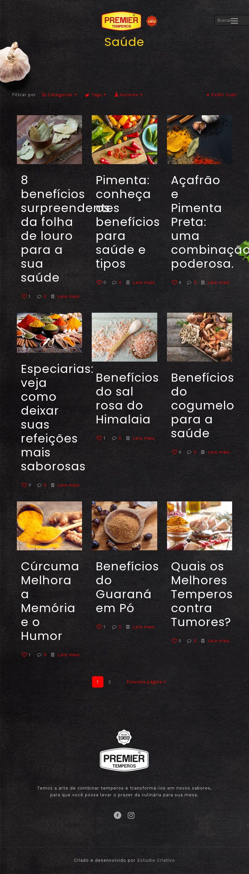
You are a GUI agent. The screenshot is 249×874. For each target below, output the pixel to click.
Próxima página (147, 681)
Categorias (59, 94)
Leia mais (68, 296)
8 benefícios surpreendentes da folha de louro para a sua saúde (70, 229)
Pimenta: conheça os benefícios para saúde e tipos (128, 222)
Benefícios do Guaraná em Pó (127, 587)
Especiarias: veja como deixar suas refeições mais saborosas (57, 418)
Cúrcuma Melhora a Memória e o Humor (50, 601)
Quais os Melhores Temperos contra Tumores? (202, 594)
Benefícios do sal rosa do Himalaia (127, 398)
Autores (129, 94)
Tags (96, 94)
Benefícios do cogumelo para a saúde (202, 405)
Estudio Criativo (156, 860)
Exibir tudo (221, 94)
